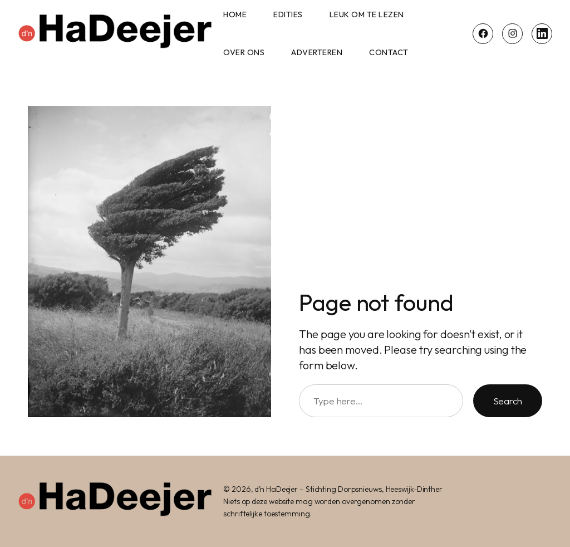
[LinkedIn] (542, 33)
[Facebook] (483, 33)
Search (507, 401)
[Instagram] (512, 33)
